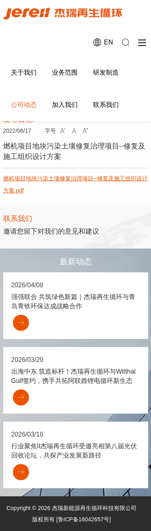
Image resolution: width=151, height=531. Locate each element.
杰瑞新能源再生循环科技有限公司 (94, 508)
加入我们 (65, 104)
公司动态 (24, 104)
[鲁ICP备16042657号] (83, 519)
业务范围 (65, 72)
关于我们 (24, 72)
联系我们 (106, 104)
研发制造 (106, 72)
